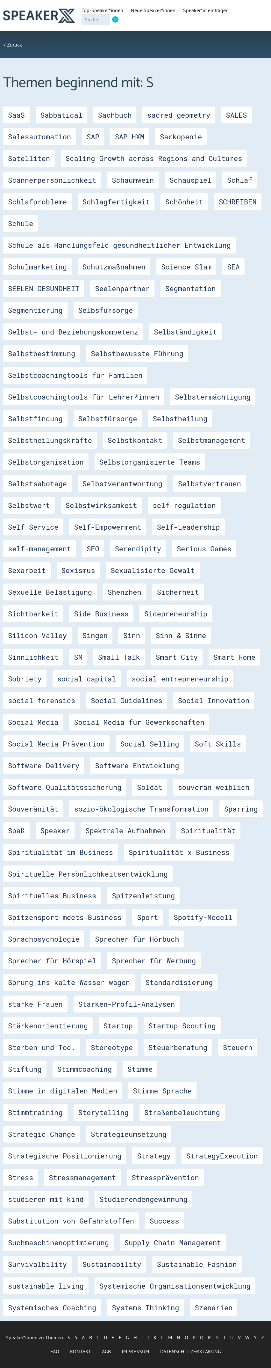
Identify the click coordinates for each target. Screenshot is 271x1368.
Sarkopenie (181, 136)
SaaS (16, 115)
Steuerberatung (177, 1047)
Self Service (33, 527)
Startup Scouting (182, 1025)
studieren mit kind (46, 1199)
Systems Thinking (145, 1307)
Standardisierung (179, 982)
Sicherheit (178, 592)
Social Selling (149, 743)
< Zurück (12, 44)
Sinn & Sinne (181, 635)
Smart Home (234, 657)
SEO (93, 548)
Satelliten (29, 158)
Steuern (237, 1047)
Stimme (140, 1069)
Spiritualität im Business (60, 852)
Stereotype (112, 1047)
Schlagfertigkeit (116, 201)
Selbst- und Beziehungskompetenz (73, 331)
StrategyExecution (222, 1155)
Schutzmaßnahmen (114, 266)
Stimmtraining (35, 1112)
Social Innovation (213, 700)
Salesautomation (39, 136)
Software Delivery (43, 765)
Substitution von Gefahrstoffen (71, 1220)
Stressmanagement (82, 1177)
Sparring (241, 808)
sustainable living (46, 1286)
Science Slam (186, 266)
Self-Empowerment (107, 527)
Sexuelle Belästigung (50, 592)
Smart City (177, 657)
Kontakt (80, 1351)
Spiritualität (208, 830)
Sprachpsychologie (43, 939)
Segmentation (190, 288)
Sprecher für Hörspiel (52, 960)
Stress (20, 1177)
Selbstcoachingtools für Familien (75, 375)
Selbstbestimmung (41, 353)
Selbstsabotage (37, 483)
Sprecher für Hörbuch (137, 939)
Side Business (101, 613)
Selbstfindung (35, 418)
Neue (153, 10)
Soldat (149, 787)
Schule (20, 223)
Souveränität (33, 808)
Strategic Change (41, 1134)
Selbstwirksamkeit (101, 505)
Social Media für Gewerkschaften (139, 722)
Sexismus (78, 570)
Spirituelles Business (52, 895)
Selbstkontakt (135, 440)
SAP (93, 136)
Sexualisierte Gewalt (153, 570)
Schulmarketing (37, 266)
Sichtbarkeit (33, 613)
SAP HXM (129, 136)
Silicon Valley (37, 635)
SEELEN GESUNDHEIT (43, 288)
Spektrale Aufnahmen (125, 830)
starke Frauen (35, 1004)
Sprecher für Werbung (154, 960)
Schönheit (184, 201)
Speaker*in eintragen (206, 10)
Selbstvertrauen (209, 483)
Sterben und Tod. (41, 1047)
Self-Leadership (188, 527)
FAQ (54, 1351)
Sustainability (111, 1264)
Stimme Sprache (162, 1090)
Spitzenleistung (143, 895)
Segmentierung (35, 310)
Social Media (33, 722)
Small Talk (119, 657)
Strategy (154, 1155)
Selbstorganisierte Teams (149, 462)
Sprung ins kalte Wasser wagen (69, 982)
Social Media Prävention (56, 743)
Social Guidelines (126, 700)
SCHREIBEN (238, 201)
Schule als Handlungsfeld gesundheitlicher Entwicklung (119, 245)
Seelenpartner (122, 288)
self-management (39, 548)
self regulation (184, 505)
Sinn (131, 635)
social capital (86, 678)
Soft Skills (218, 743)
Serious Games (204, 548)
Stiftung (25, 1069)
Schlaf (239, 180)
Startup (118, 1025)
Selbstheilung (180, 418)
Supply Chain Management (173, 1242)
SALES (236, 115)
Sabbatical (61, 115)
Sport (147, 917)
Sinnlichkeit (33, 657)
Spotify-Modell (203, 917)
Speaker (55, 830)
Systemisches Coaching (52, 1307)
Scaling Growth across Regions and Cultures (154, 158)
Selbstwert (29, 505)
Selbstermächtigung (213, 396)
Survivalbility (37, 1264)
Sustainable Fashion (197, 1264)
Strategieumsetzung (129, 1134)
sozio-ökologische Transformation (141, 808)
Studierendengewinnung (143, 1199)
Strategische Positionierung (64, 1155)
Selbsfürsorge (105, 310)
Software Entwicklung (137, 765)
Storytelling (103, 1112)
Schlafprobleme (37, 201)
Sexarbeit (27, 570)
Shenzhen (124, 592)
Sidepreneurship (175, 613)
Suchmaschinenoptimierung (58, 1242)
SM (78, 657)
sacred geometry (178, 115)
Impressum (135, 1351)
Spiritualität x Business (179, 852)
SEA (233, 266)
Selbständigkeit (185, 331)
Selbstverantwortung (122, 483)
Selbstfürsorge (107, 418)
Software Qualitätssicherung (64, 787)
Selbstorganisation (46, 462)
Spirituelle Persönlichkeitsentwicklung (88, 874)
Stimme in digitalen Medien (62, 1090)
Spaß (16, 830)
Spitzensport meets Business (64, 917)
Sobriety (25, 678)
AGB (106, 1351)
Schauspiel (190, 180)
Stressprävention (165, 1177)
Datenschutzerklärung (190, 1351)
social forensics (41, 700)
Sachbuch (115, 115)
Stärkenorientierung (48, 1025)
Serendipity (138, 548)
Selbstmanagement (211, 440)
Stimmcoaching (84, 1069)
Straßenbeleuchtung (182, 1112)
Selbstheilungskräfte (50, 440)
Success (164, 1220)
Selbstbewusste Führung (137, 353)
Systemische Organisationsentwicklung (175, 1286)
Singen (95, 635)
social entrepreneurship (180, 678)
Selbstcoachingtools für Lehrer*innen (83, 396)
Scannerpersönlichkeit (52, 180)
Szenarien (213, 1307)
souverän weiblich (213, 787)
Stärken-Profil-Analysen (126, 1004)
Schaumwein (133, 180)
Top (102, 10)
